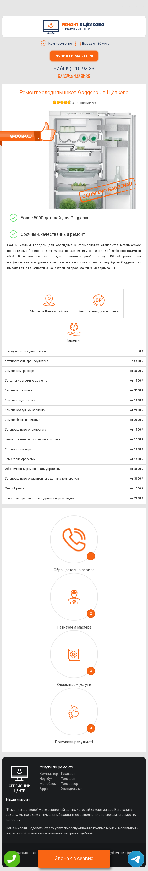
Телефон (68, 779)
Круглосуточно (56, 43)
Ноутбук (46, 779)
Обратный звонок (74, 75)
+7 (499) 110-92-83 (73, 68)
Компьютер (49, 774)
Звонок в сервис (74, 858)
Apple (44, 789)
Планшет (68, 774)
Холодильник (71, 789)
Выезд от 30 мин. (92, 43)
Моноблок (48, 784)
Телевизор (69, 784)
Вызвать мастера (74, 56)
